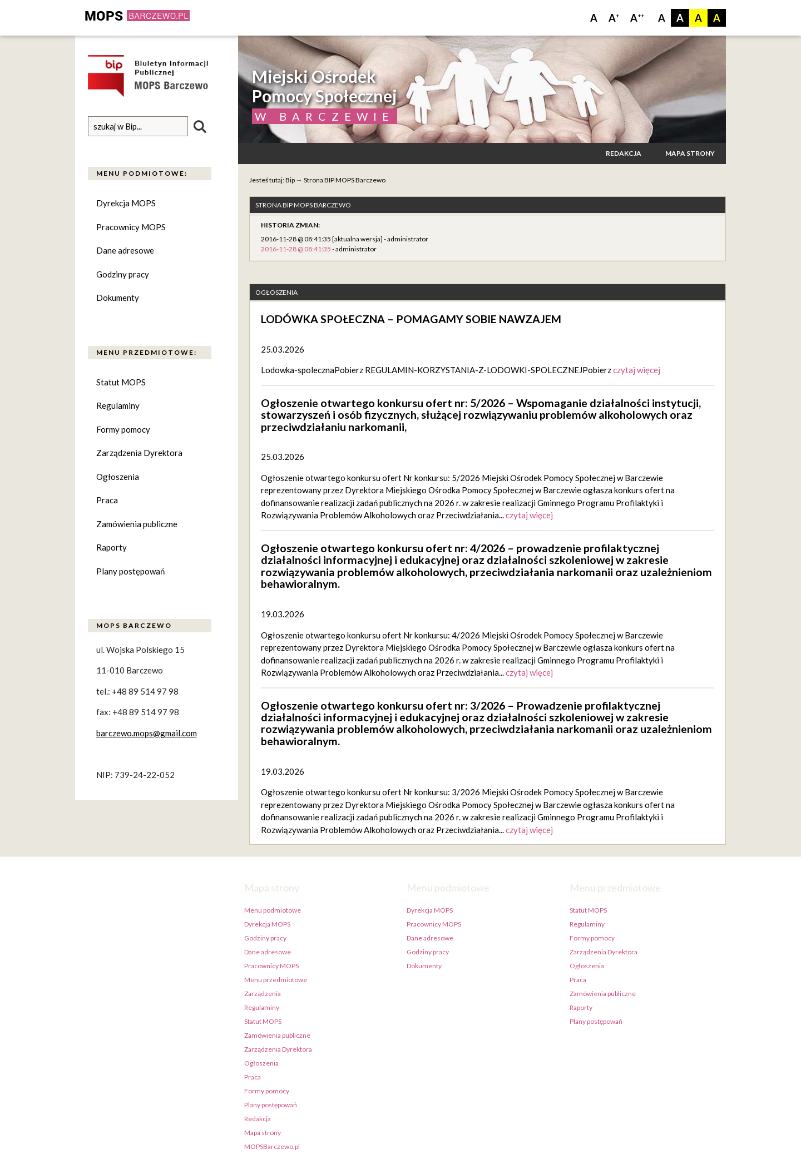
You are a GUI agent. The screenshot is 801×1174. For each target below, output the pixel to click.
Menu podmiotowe (272, 910)
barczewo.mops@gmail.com (146, 734)
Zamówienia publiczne (136, 524)
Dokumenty (117, 298)
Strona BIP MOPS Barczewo (344, 180)
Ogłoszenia (117, 477)
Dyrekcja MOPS (126, 204)
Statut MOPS (121, 382)
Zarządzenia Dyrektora (139, 453)
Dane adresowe (125, 251)
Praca (107, 501)
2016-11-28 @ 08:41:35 (296, 249)
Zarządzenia (262, 993)
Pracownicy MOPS (131, 227)
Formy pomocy (123, 429)
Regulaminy (118, 406)
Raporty (111, 548)
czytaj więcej (636, 370)
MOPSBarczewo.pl (272, 1146)
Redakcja (623, 153)
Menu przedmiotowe (275, 979)
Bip (290, 180)
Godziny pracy (122, 274)
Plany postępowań (130, 571)
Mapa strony (690, 153)
